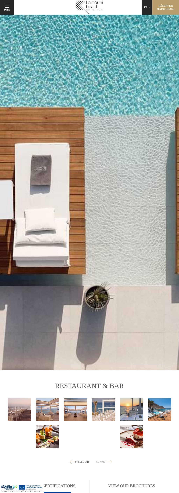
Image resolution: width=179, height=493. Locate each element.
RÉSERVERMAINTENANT (166, 7)
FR (146, 7)
